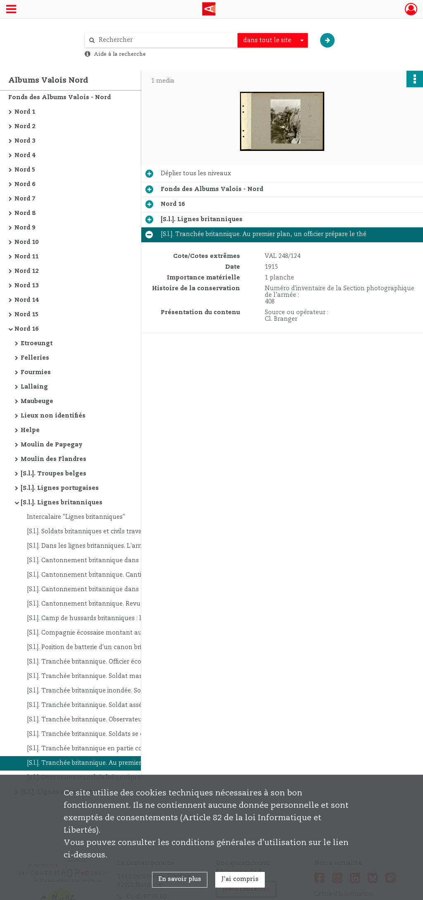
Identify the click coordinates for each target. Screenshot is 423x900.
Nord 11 (26, 257)
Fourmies (36, 372)
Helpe (30, 430)
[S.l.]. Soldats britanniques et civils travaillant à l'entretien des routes (109, 532)
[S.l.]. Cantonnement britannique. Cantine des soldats (105, 575)
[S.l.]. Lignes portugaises (60, 488)
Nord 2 (24, 126)
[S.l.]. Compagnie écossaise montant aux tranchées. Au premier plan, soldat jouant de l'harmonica (109, 633)
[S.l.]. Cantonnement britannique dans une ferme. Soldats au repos (109, 589)
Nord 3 (24, 141)
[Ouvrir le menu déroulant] (11, 10)
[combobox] (273, 40)
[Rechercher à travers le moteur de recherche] (165, 40)
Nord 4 (24, 155)
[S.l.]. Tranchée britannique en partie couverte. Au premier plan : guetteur (109, 749)
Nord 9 (24, 228)
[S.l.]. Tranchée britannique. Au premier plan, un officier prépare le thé (109, 763)
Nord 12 (26, 271)
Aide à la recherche (120, 54)
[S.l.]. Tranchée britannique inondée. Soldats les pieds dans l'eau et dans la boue (109, 691)
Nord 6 (24, 184)
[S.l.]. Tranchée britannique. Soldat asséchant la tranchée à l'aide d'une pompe (109, 705)
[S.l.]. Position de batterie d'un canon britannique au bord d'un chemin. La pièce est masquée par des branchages (109, 647)
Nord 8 (24, 213)
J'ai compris (240, 879)
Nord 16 (26, 329)
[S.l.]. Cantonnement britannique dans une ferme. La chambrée (109, 560)
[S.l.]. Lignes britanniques (61, 503)
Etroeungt (36, 343)
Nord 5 (24, 170)
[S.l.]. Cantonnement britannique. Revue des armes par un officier (109, 604)
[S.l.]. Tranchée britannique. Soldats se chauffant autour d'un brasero (109, 734)
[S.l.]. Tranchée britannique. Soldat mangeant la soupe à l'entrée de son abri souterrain (109, 676)
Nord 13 (26, 286)
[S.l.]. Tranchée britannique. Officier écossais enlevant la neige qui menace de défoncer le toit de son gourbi (109, 662)
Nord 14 (26, 300)
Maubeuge (37, 401)
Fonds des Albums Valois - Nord (59, 97)
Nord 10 (26, 242)
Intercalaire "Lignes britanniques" (76, 517)
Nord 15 (26, 315)
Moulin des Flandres (53, 459)
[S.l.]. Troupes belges (53, 474)
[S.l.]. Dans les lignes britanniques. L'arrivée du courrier (106, 546)
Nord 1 (24, 112)
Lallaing (34, 387)
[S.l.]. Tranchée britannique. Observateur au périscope (105, 720)
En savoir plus (179, 879)
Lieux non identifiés (53, 416)
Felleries (35, 358)
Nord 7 (24, 199)
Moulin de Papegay (52, 445)
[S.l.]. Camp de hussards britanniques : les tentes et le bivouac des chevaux (109, 618)
